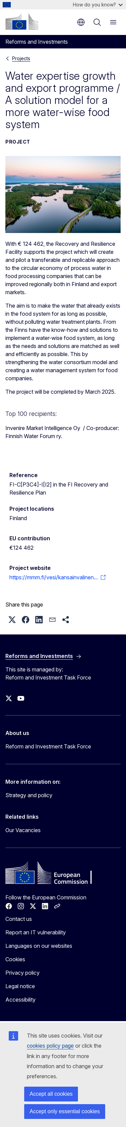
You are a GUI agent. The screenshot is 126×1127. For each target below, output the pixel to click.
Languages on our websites (38, 945)
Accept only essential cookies (65, 1111)
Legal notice (20, 986)
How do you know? (98, 4)
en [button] (81, 22)
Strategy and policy (28, 795)
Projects (21, 58)
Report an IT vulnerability (35, 932)
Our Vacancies (23, 830)
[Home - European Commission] (21, 21)
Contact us (18, 919)
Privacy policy (22, 972)
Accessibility (20, 999)
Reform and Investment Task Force (48, 746)
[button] (12, 619)
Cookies (15, 959)
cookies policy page (50, 1046)
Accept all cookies (51, 1094)
